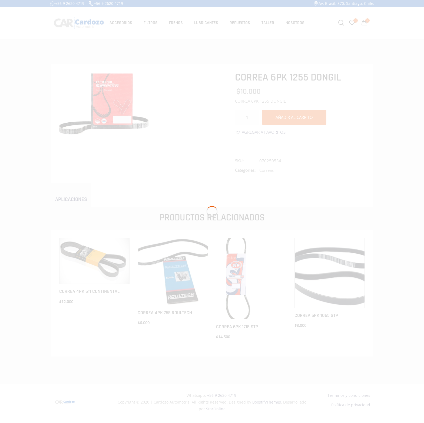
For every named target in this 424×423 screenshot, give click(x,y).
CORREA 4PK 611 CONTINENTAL (89, 291)
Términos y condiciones (348, 395)
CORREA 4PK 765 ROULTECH (165, 313)
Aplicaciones (71, 199)
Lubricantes (206, 23)
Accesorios (121, 23)
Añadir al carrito (294, 117)
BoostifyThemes (266, 402)
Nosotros (295, 23)
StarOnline (216, 408)
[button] (260, 132)
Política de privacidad (350, 404)
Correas (266, 170)
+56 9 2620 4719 (67, 3)
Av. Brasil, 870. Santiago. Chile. (343, 3)
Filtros (151, 23)
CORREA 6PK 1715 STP (237, 327)
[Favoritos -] (352, 23)
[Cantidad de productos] (247, 117)
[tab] (71, 199)
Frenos (176, 23)
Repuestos (240, 23)
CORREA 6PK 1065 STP (316, 315)
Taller (267, 23)
